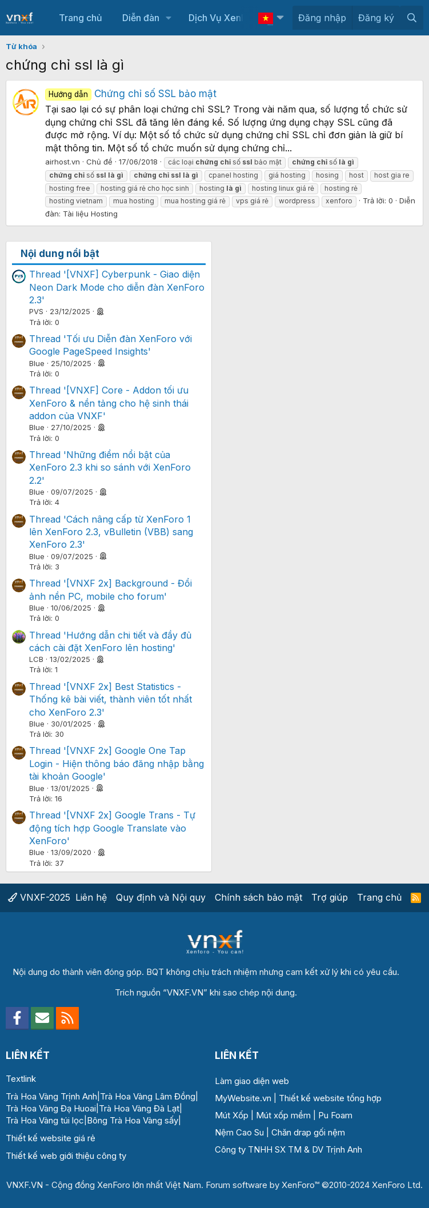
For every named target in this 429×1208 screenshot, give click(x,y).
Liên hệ (91, 897)
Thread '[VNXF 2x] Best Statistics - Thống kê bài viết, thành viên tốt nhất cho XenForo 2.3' (110, 699)
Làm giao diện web (252, 1080)
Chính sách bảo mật (258, 897)
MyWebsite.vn (243, 1098)
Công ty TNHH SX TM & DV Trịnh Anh (288, 1149)
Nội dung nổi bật (60, 253)
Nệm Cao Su (239, 1132)
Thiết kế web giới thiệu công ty (66, 1155)
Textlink (21, 1078)
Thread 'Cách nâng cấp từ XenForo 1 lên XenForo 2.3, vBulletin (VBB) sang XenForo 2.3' (111, 532)
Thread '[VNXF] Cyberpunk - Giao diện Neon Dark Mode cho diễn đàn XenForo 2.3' (117, 287)
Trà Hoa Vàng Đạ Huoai (51, 1108)
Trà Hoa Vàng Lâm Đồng (147, 1096)
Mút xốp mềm (283, 1115)
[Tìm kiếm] (411, 18)
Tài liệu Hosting (90, 213)
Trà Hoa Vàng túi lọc (45, 1120)
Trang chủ (80, 17)
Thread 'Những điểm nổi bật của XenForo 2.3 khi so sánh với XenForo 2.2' (110, 467)
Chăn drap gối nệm (308, 1132)
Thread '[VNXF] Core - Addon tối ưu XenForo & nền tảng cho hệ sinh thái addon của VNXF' (109, 403)
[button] (169, 18)
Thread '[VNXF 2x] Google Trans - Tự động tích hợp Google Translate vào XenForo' (112, 827)
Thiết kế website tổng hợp (330, 1098)
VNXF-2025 (39, 897)
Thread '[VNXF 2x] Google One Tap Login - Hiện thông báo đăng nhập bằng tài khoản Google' (116, 763)
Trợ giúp (329, 897)
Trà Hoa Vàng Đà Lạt (139, 1108)
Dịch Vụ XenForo (224, 17)
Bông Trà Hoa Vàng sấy (132, 1120)
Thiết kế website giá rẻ (50, 1138)
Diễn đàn (140, 17)
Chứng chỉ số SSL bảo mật (130, 93)
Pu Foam (335, 1115)
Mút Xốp (231, 1115)
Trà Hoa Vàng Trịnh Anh (51, 1096)
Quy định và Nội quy (161, 897)
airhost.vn (62, 161)
